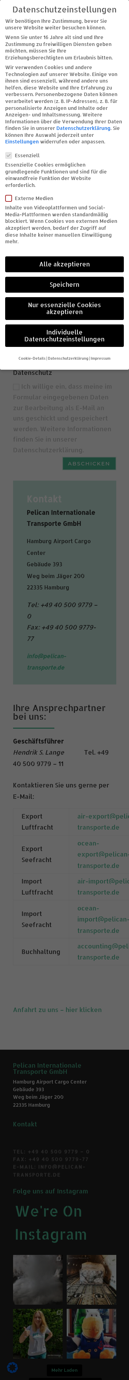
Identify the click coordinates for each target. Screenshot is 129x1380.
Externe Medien (32, 198)
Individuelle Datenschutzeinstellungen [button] (64, 335)
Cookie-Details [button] (32, 358)
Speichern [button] (64, 284)
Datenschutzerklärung (83, 128)
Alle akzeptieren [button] (64, 264)
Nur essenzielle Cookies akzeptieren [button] (64, 308)
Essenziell (25, 155)
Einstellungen (22, 141)
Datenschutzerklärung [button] (68, 358)
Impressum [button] (100, 358)
